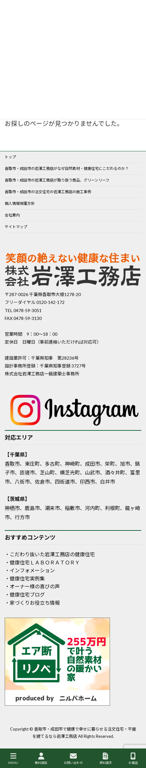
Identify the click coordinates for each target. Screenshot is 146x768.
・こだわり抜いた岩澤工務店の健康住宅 (50, 554)
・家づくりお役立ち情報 (32, 603)
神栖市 (12, 508)
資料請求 (105, 759)
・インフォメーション (30, 570)
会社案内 (12, 215)
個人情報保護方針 (20, 203)
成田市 (92, 464)
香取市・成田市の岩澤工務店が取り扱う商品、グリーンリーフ (57, 180)
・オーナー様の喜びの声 (32, 586)
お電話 (133, 759)
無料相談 (41, 759)
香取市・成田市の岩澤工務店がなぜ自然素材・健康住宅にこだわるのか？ (67, 168)
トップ (10, 156)
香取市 (12, 464)
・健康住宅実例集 (25, 578)
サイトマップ (16, 226)
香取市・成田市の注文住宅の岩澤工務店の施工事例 (48, 191)
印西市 (87, 482)
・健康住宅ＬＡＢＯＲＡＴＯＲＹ (42, 562)
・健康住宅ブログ (25, 594)
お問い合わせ (73, 759)
